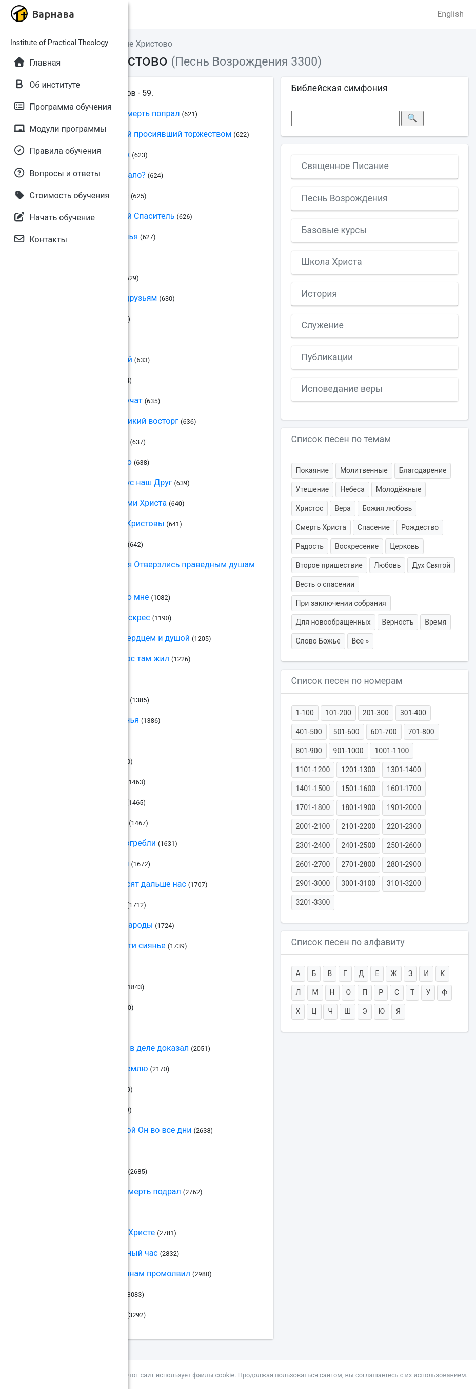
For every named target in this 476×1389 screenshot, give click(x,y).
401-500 (309, 732)
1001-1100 (391, 751)
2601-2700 (313, 864)
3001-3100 (358, 883)
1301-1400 (404, 769)
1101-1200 (313, 769)
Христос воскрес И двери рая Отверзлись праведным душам (136, 564)
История (320, 293)
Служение (323, 325)
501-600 (346, 732)
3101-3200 (404, 883)
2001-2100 (313, 826)
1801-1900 (358, 807)
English (450, 14)
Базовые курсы (334, 230)
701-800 (421, 732)
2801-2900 (404, 864)
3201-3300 (313, 902)
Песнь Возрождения (345, 198)
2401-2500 (358, 845)
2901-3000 (313, 883)
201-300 (376, 713)
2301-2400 (313, 845)
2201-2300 (404, 826)
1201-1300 (358, 769)
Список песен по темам (341, 439)
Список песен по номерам (347, 681)
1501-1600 (358, 788)
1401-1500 (313, 788)
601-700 (384, 732)
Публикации (327, 357)
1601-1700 (404, 788)
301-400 (413, 713)
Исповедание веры (342, 389)
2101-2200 (358, 826)
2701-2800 (358, 864)
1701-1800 (313, 807)
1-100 (305, 713)
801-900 (309, 751)
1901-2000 (404, 807)
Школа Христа (332, 262)
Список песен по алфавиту (348, 942)
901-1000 (348, 751)
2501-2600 (404, 845)
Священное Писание (345, 166)
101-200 (338, 713)
